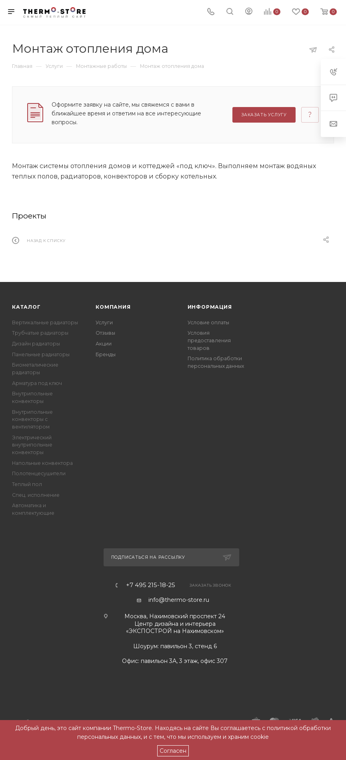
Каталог (26, 307)
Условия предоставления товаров (209, 340)
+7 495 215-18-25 (150, 585)
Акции (104, 344)
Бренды (106, 354)
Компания (113, 307)
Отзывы (105, 333)
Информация (210, 307)
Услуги (104, 322)
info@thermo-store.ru (178, 599)
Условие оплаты (208, 322)
